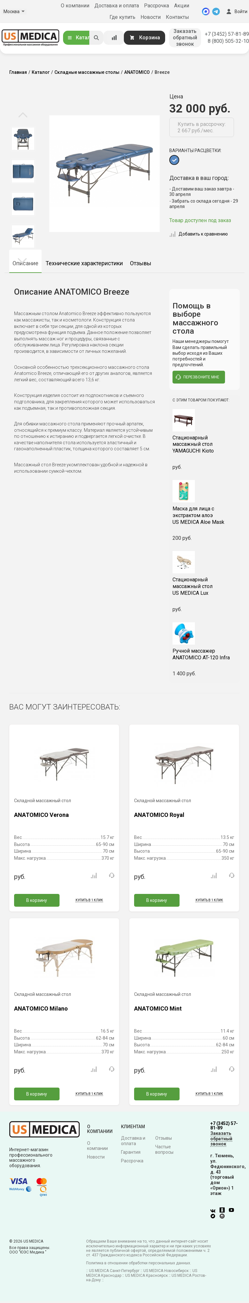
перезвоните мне (197, 376)
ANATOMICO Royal (159, 814)
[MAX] (206, 11)
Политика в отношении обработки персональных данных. (138, 1262)
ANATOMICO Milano (41, 1007)
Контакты (177, 17)
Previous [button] (23, 115)
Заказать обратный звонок (185, 37)
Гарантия (131, 1151)
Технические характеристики (84, 263)
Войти (236, 11)
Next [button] (22, 260)
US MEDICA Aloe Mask (205, 515)
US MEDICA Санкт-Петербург (114, 1270)
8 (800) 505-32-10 (228, 41)
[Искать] (96, 38)
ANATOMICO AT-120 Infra (205, 653)
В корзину (36, 899)
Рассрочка (156, 6)
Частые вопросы (164, 1149)
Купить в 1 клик (89, 899)
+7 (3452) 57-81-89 (227, 34)
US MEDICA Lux (205, 586)
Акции (181, 6)
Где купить (122, 17)
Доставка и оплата (116, 6)
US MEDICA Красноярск (146, 1275)
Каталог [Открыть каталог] (81, 38)
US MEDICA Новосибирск (166, 1270)
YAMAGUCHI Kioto (205, 444)
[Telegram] (216, 11)
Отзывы (140, 263)
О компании (75, 6)
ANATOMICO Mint (158, 1007)
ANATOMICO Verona (41, 814)
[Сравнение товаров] (114, 38)
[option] (22, 139)
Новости (151, 17)
